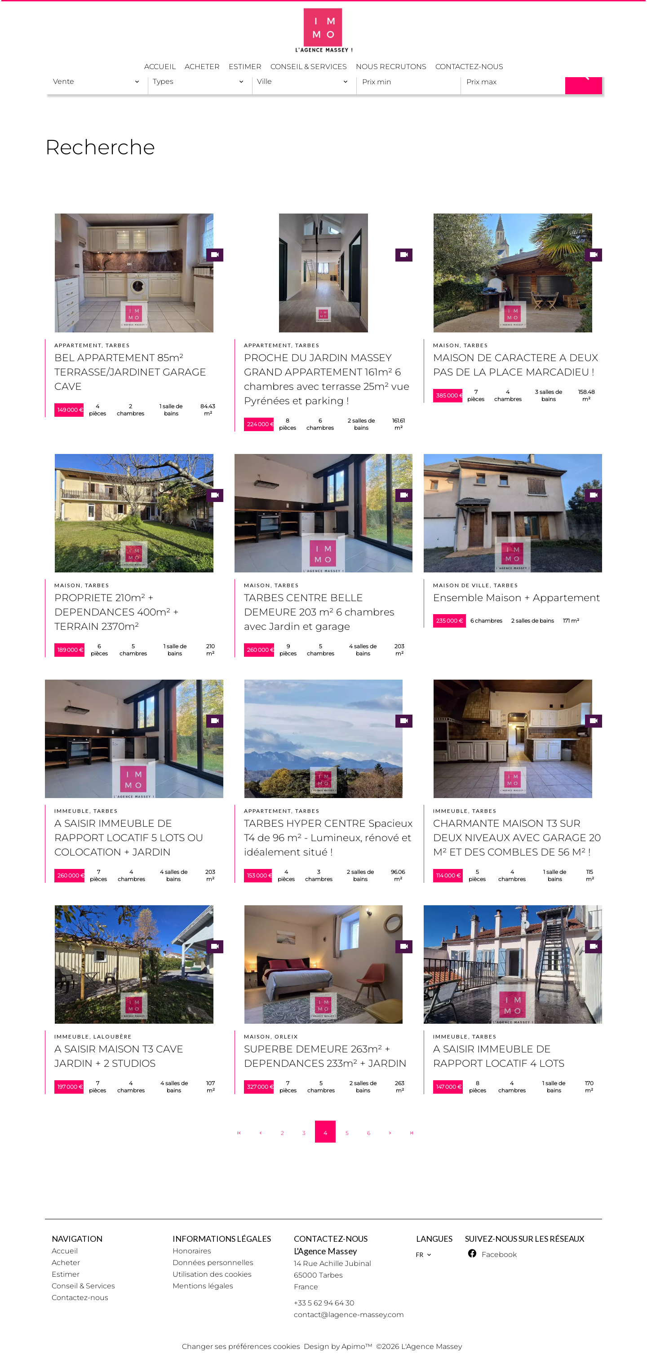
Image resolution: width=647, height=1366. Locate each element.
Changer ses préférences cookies (241, 1346)
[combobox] (96, 82)
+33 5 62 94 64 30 (324, 1303)
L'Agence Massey (325, 1251)
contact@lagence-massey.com (349, 1314)
